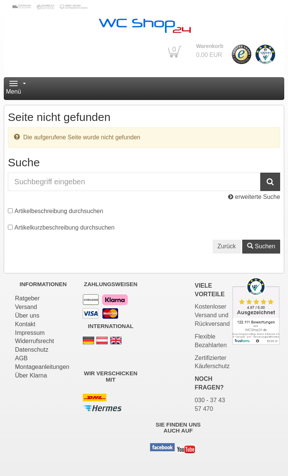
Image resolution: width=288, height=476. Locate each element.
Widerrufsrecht (34, 341)
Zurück (227, 246)
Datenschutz (31, 349)
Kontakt (25, 324)
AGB (21, 358)
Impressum (30, 333)
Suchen (261, 246)
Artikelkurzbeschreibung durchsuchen (65, 227)
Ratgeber (27, 298)
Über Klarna (31, 375)
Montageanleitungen (42, 367)
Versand (26, 307)
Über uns (27, 315)
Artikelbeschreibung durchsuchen (59, 211)
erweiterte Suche (254, 197)
